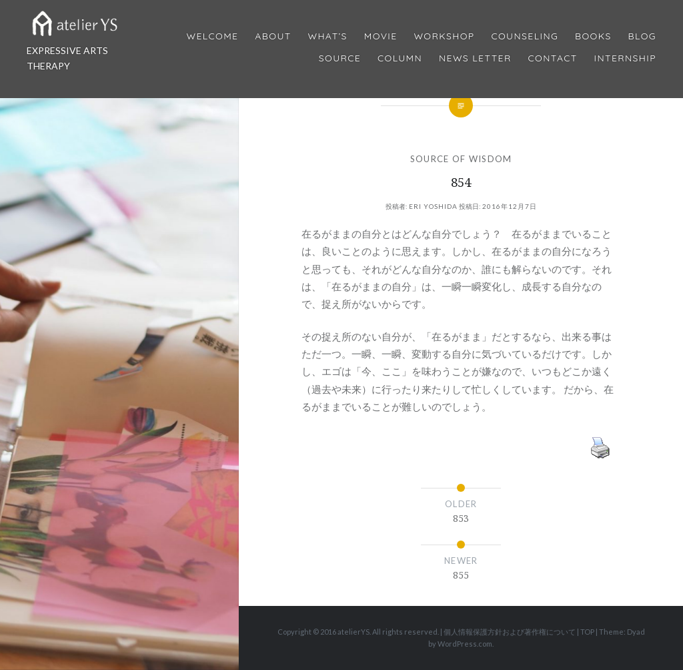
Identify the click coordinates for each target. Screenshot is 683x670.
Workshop (444, 36)
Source (340, 58)
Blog (642, 36)
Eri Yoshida (433, 206)
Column (400, 58)
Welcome (212, 36)
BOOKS (593, 36)
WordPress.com (465, 643)
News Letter (475, 58)
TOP (587, 631)
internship (625, 58)
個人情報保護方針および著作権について (510, 631)
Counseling (524, 36)
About (273, 36)
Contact (553, 58)
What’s (327, 36)
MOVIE (381, 36)
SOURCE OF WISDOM (461, 158)
